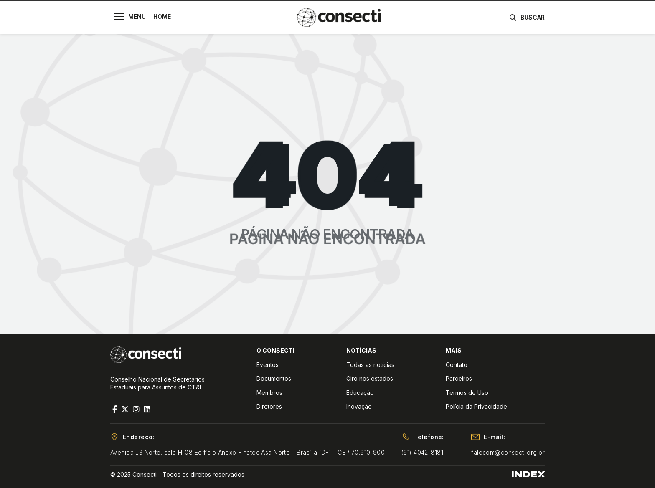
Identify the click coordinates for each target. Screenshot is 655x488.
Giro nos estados (369, 378)
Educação (360, 392)
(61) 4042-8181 (422, 452)
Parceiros (459, 378)
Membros (269, 392)
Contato (456, 364)
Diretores (269, 406)
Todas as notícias (370, 364)
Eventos (267, 364)
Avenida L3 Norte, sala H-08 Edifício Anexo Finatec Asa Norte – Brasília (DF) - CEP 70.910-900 (247, 452)
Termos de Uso (467, 392)
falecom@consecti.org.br (508, 452)
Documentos (273, 378)
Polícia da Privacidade (476, 406)
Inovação (359, 406)
